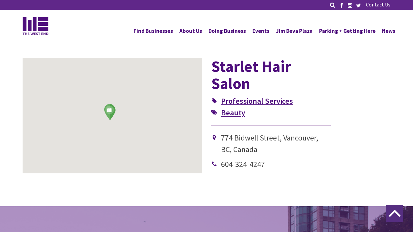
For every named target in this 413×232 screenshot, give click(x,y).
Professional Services (257, 101)
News (388, 30)
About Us (190, 30)
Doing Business (227, 30)
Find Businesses (153, 30)
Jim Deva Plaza (294, 30)
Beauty (233, 113)
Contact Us (378, 4)
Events (260, 30)
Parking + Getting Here (347, 30)
